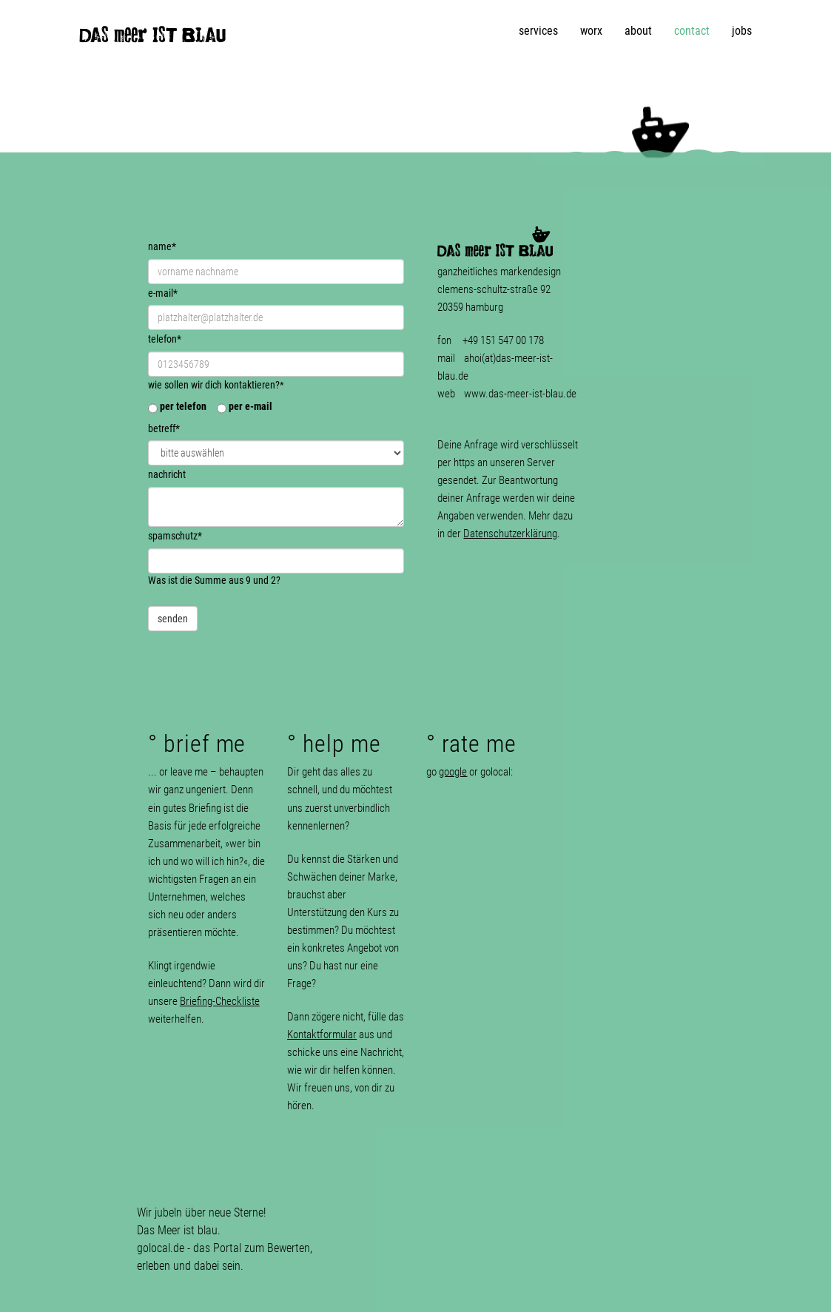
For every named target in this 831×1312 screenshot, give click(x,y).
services (538, 31)
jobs (742, 31)
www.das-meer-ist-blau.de (520, 393)
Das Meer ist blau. (179, 1230)
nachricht (167, 474)
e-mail (163, 293)
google (453, 771)
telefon (164, 339)
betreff (164, 428)
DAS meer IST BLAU (152, 38)
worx (591, 31)
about (638, 31)
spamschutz (175, 535)
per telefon (183, 406)
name (162, 246)
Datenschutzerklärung (510, 533)
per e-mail (250, 406)
